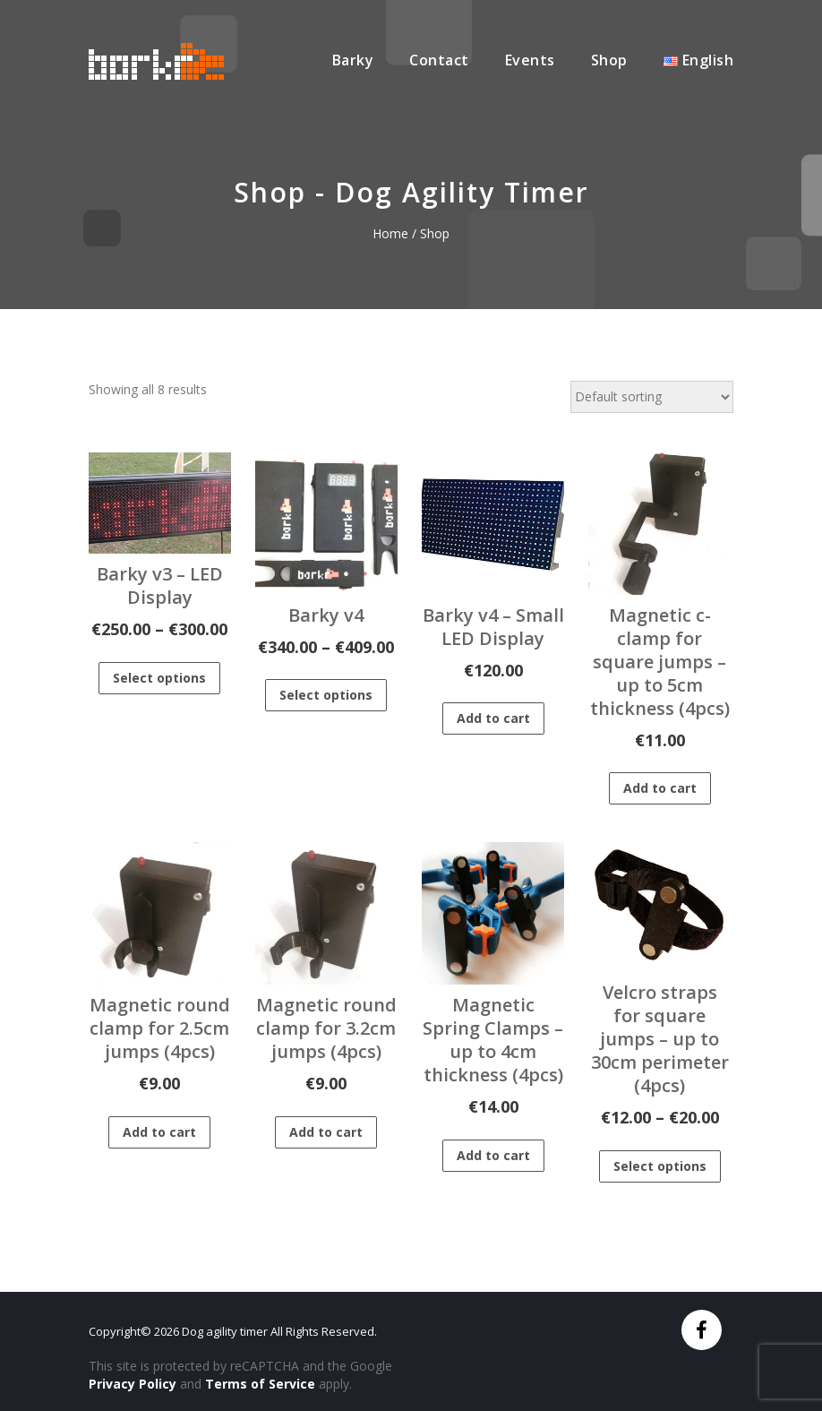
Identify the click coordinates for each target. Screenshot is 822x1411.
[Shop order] (651, 397)
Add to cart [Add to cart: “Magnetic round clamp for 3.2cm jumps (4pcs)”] (326, 1131)
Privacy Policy (132, 1383)
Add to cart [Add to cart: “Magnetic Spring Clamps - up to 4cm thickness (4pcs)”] (493, 1155)
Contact (439, 60)
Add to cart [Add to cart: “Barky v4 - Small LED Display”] (493, 718)
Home (390, 233)
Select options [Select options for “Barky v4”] (325, 694)
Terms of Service (260, 1383)
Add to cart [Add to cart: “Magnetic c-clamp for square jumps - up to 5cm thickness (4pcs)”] (660, 787)
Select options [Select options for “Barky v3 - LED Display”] (159, 677)
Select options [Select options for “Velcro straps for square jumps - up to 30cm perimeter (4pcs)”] (659, 1165)
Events (530, 60)
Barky (353, 60)
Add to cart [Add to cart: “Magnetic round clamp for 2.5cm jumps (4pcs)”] (159, 1131)
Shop (609, 60)
